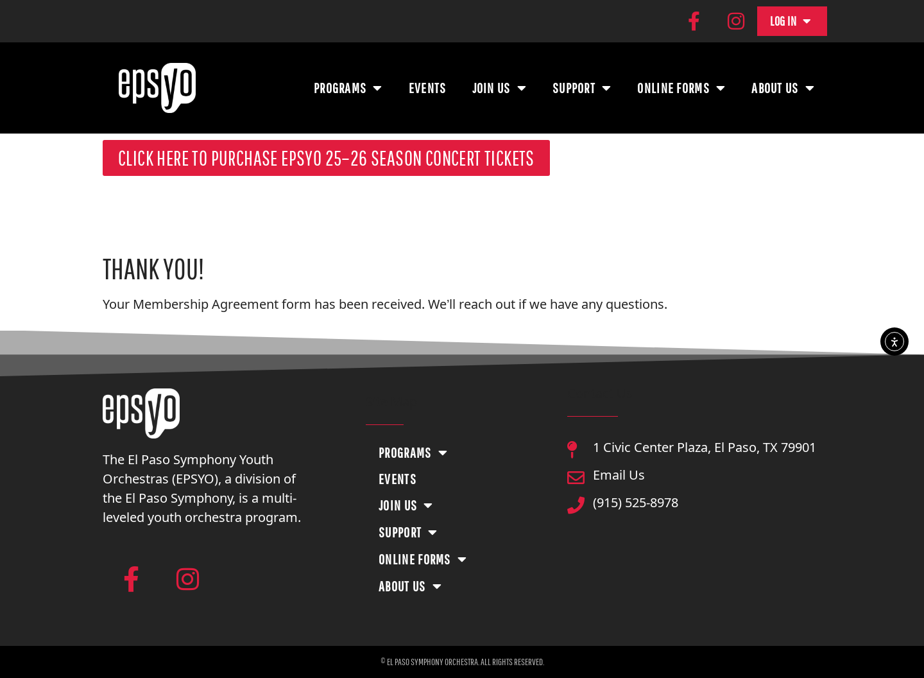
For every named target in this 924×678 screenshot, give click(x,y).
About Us (783, 87)
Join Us (499, 87)
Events (428, 88)
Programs (348, 87)
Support (582, 87)
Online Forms (681, 87)
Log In (791, 21)
